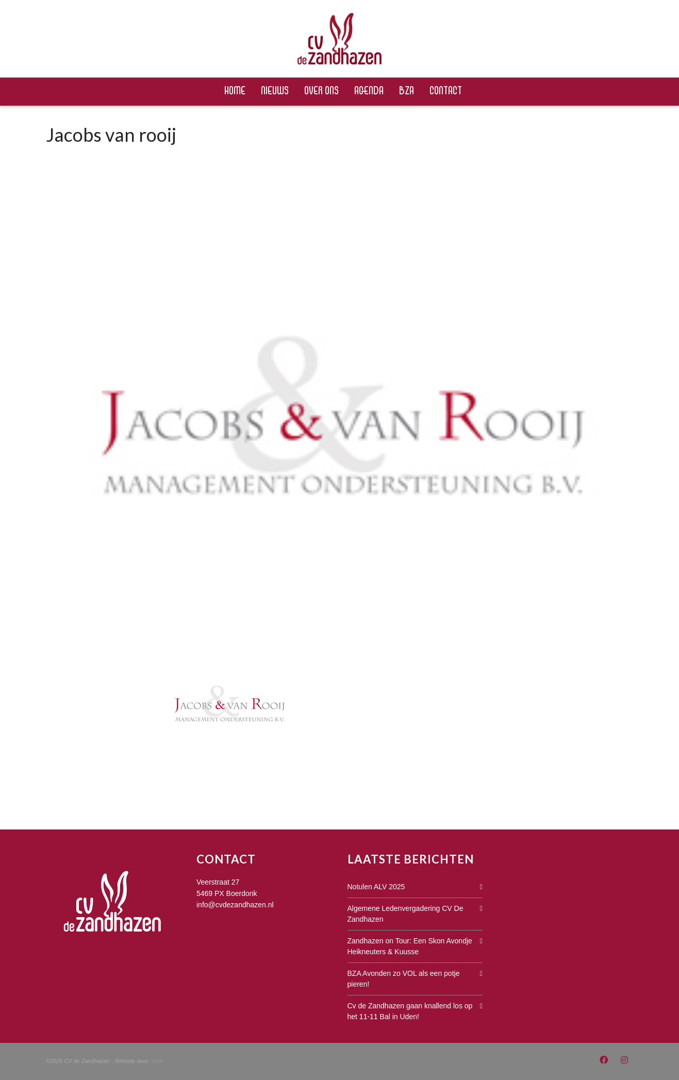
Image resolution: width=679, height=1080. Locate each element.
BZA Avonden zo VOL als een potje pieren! (403, 978)
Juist (157, 1061)
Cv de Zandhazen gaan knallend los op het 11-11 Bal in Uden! (410, 1011)
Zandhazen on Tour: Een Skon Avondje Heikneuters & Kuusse (409, 946)
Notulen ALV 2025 (376, 887)
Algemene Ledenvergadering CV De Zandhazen (405, 913)
